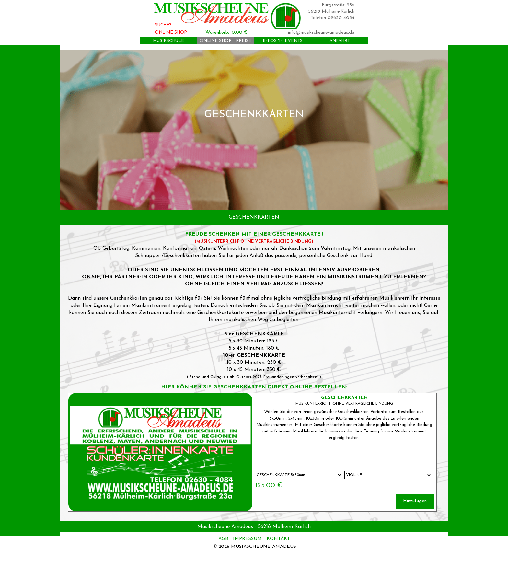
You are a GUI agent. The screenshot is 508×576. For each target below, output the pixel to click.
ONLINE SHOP (171, 32)
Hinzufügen (415, 501)
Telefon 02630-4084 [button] (332, 18)
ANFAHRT (339, 41)
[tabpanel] (254, 130)
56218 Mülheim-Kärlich (331, 11)
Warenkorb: (217, 32)
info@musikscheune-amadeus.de (321, 32)
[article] (252, 452)
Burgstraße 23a (338, 5)
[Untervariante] (388, 475)
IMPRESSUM (247, 538)
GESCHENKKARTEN (344, 398)
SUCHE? (163, 25)
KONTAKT (278, 538)
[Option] (298, 475)
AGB (224, 538)
